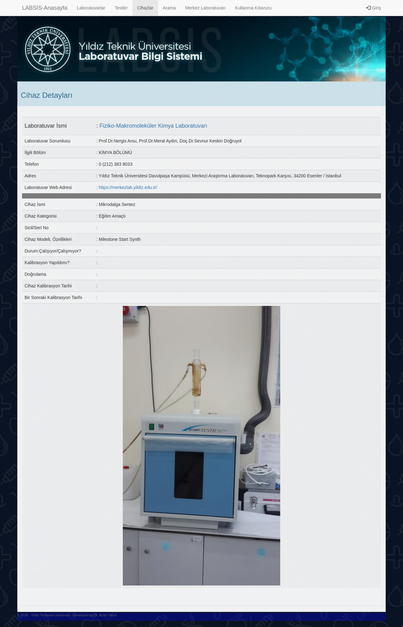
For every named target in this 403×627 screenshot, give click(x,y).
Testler (121, 7)
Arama (169, 7)
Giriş (373, 7)
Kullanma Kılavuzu (253, 7)
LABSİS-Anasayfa (44, 8)
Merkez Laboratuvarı (205, 7)
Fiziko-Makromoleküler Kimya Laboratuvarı (153, 126)
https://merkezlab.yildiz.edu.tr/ (128, 187)
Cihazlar (145, 7)
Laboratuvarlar (91, 7)
